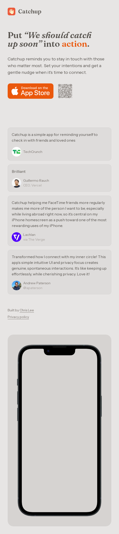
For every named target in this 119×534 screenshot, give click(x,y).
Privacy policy (18, 317)
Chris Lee (27, 310)
